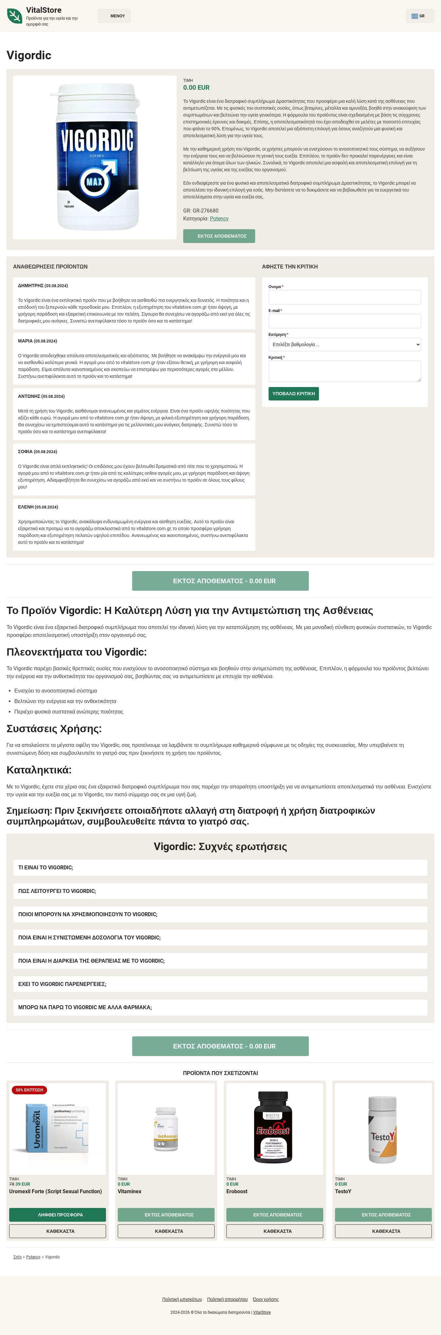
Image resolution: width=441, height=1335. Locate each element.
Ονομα (276, 287)
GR (420, 16)
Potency (219, 218)
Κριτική (277, 357)
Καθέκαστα (58, 1231)
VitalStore (262, 1312)
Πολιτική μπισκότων (182, 1299)
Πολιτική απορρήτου (227, 1299)
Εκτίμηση (279, 334)
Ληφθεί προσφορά (57, 1214)
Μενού (114, 16)
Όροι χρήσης (266, 1299)
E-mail (275, 310)
